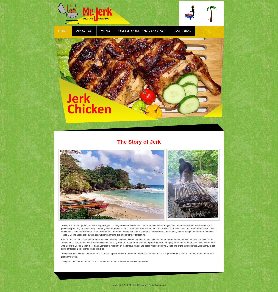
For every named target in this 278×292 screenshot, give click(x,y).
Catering (182, 31)
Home (63, 31)
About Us (84, 31)
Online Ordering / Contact (142, 31)
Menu (105, 31)
